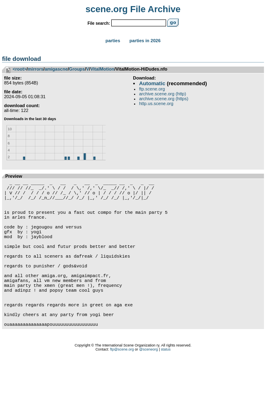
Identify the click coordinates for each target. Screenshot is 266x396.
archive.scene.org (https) (163, 98)
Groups (77, 69)
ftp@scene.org (122, 386)
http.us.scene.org (156, 103)
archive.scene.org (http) (162, 93)
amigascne (56, 69)
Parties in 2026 (145, 40)
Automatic (152, 83)
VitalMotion (102, 69)
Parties (113, 40)
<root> (19, 69)
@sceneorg (148, 386)
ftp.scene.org (152, 88)
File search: (98, 23)
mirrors (35, 69)
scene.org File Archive (133, 9)
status (166, 386)
